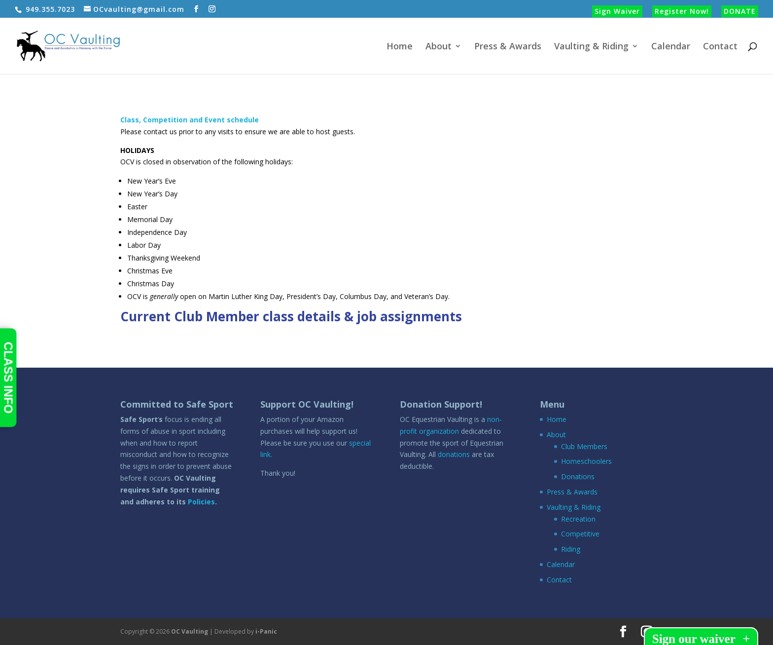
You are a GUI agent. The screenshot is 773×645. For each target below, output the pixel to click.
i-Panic (266, 631)
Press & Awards (507, 47)
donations (454, 454)
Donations (578, 476)
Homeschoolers (586, 461)
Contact (720, 47)
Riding (570, 549)
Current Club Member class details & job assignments (291, 316)
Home (399, 47)
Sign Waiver (617, 11)
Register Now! (682, 11)
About (438, 47)
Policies (201, 501)
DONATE (740, 11)
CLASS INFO (8, 378)
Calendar (670, 47)
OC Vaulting (189, 631)
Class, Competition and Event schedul (187, 119)
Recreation (578, 519)
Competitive (580, 533)
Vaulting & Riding (591, 47)
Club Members (584, 446)
